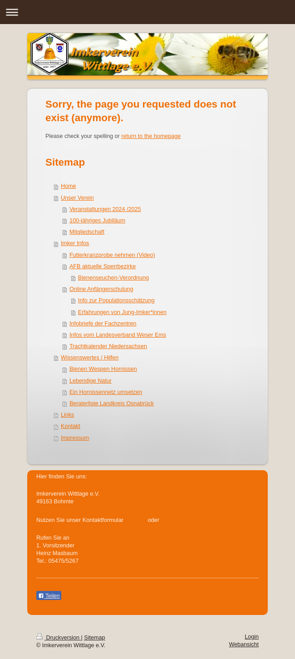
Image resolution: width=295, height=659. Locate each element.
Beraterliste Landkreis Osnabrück (111, 403)
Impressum (75, 438)
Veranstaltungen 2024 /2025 (105, 209)
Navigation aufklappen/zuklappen (147, 12)
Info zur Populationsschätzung (116, 300)
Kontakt (70, 426)
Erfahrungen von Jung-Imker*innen (122, 312)
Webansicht (244, 644)
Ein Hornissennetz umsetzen (105, 392)
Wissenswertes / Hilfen (89, 357)
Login (252, 637)
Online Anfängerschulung (101, 289)
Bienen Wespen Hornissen (103, 369)
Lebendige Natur (90, 381)
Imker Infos (75, 243)
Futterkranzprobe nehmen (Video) (112, 255)
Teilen (48, 596)
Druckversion (58, 637)
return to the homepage (151, 136)
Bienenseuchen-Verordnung (113, 278)
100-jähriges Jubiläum (97, 220)
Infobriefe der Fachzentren (103, 323)
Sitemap (94, 637)
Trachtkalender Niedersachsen (108, 346)
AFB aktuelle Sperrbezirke (102, 266)
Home (68, 186)
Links (67, 415)
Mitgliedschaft (86, 232)
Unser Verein (77, 198)
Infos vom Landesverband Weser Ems (117, 335)
